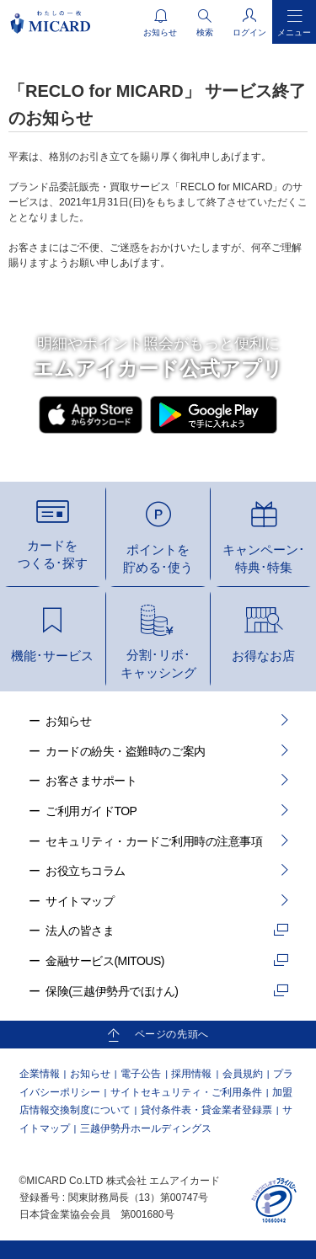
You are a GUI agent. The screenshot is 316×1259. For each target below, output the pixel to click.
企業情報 (39, 1074)
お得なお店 (263, 655)
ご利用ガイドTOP (91, 811)
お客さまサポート (91, 780)
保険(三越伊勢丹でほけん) (112, 991)
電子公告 (141, 1074)
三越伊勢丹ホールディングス (146, 1128)
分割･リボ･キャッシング (158, 664)
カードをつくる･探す (53, 554)
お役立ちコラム (86, 871)
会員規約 (242, 1074)
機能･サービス (52, 655)
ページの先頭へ (172, 1034)
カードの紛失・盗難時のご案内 (125, 751)
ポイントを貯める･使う (158, 558)
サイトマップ (80, 901)
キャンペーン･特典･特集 (263, 558)
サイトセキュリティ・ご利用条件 (186, 1092)
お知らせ (68, 721)
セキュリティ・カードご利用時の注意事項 (154, 841)
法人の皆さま (80, 930)
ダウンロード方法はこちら (152, 457)
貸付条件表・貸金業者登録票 (206, 1110)
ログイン (249, 32)
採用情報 (191, 1074)
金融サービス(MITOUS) (105, 961)
